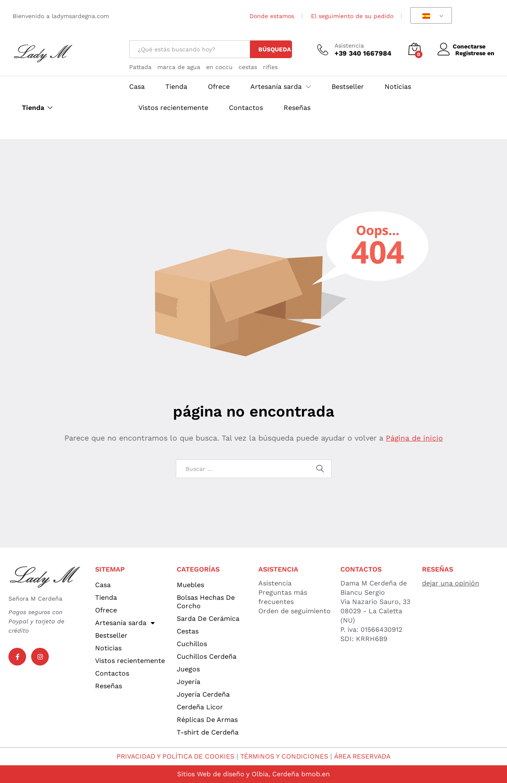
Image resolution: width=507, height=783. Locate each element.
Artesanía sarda (125, 623)
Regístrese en (474, 53)
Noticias (398, 86)
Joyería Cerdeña (203, 694)
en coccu (219, 67)
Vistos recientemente (173, 107)
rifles (270, 67)
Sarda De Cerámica (208, 619)
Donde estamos (272, 16)
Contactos (246, 107)
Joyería (188, 682)
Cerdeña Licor (200, 707)
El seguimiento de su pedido (352, 16)
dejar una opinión (450, 583)
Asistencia (349, 45)
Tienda (33, 107)
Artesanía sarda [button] (276, 86)
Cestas (188, 631)
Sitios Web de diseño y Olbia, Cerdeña (238, 774)
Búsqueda (274, 49)
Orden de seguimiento (294, 611)
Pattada (140, 67)
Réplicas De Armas (207, 720)
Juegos (188, 669)
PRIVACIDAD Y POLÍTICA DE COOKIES (173, 756)
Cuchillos (192, 644)
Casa (137, 86)
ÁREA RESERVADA (365, 756)
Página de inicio (414, 437)
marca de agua (178, 67)
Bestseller (348, 86)
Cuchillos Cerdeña (206, 656)
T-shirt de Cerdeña (208, 732)
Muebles (190, 585)
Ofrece (219, 86)
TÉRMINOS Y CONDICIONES (285, 756)
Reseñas (297, 107)
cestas (248, 67)
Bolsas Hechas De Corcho (206, 601)
